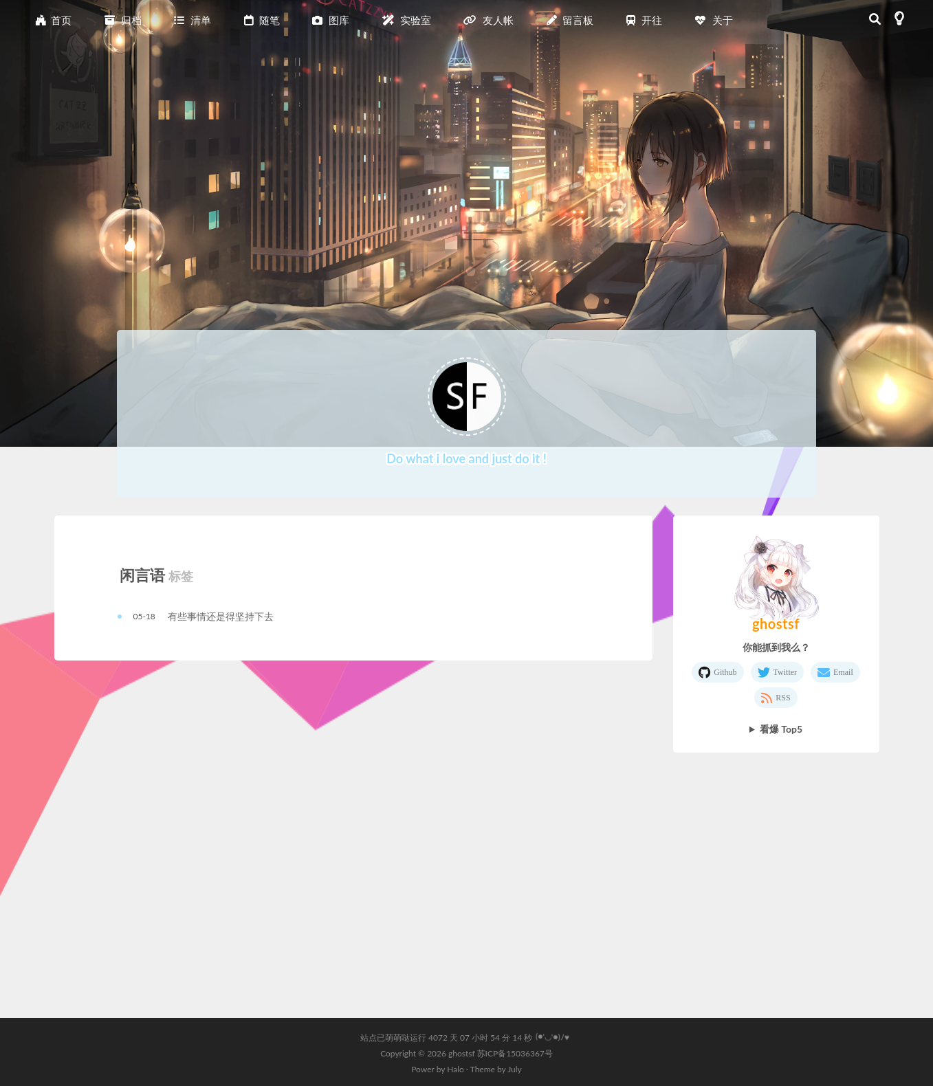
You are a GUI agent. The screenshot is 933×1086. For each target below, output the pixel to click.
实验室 (406, 20)
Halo (455, 1069)
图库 (330, 20)
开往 (644, 20)
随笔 (262, 20)
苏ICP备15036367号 (515, 1053)
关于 (713, 20)
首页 (53, 20)
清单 (192, 20)
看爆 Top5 (781, 729)
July (514, 1069)
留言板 (570, 20)
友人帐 (488, 20)
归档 (123, 20)
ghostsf (462, 1053)
